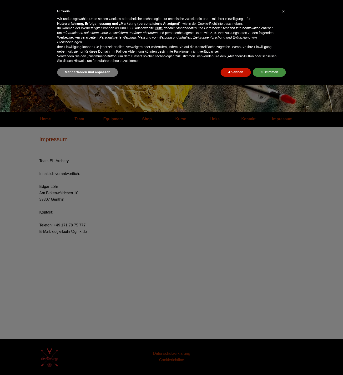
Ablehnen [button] (235, 72)
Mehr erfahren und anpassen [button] (87, 72)
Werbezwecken (68, 37)
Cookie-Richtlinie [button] (210, 23)
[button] (283, 11)
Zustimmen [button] (269, 72)
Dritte (159, 28)
